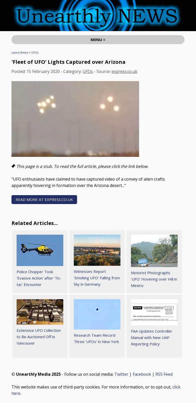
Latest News (19, 52)
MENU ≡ (98, 39)
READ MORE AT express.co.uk (44, 199)
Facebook (142, 374)
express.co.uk (124, 71)
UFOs (34, 52)
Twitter (121, 374)
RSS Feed (164, 374)
